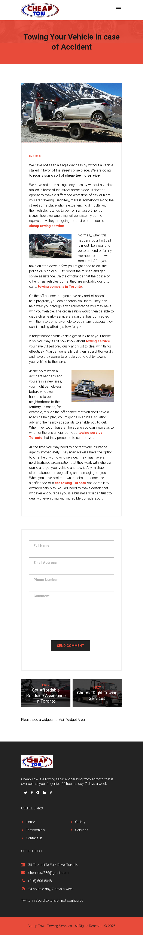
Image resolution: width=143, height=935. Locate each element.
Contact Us (34, 838)
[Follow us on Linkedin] (45, 793)
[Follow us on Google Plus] (38, 793)
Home (30, 822)
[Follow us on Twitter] (26, 793)
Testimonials (35, 830)
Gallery (80, 822)
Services (81, 830)
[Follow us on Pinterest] (51, 793)
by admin (35, 155)
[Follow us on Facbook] (32, 793)
